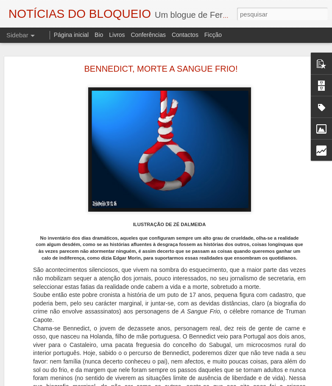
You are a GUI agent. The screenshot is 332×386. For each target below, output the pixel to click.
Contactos (185, 34)
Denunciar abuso (261, 381)
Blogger (234, 381)
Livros (117, 34)
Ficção (213, 34)
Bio (99, 34)
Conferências (148, 34)
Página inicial (71, 34)
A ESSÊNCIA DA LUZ (45, 376)
